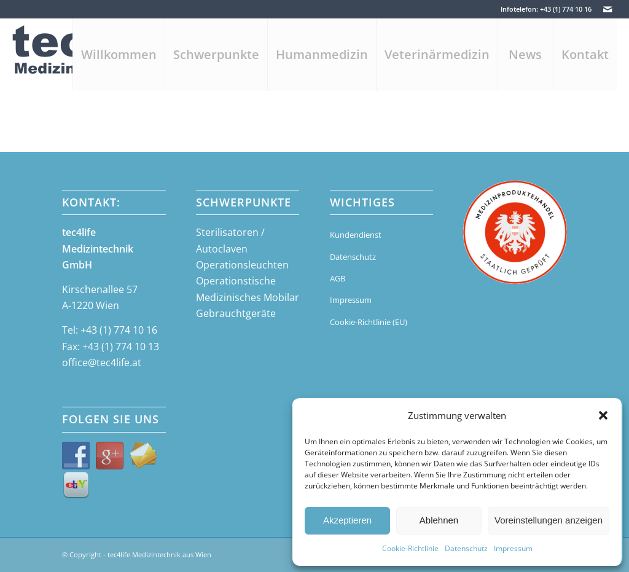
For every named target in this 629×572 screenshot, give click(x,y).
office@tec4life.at (101, 362)
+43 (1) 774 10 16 (118, 330)
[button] (603, 415)
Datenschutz (466, 548)
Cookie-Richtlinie (410, 548)
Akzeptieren (347, 520)
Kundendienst (355, 234)
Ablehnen (439, 520)
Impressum (513, 548)
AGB (337, 278)
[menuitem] (118, 54)
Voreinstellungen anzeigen (548, 520)
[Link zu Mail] (607, 9)
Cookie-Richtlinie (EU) (368, 321)
